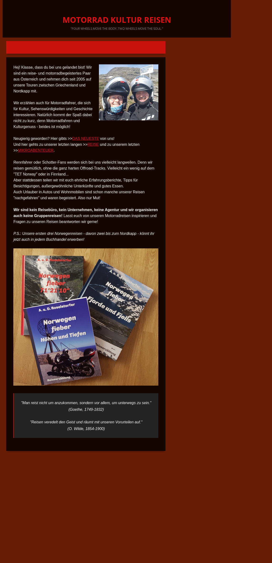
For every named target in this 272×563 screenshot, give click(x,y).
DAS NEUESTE (85, 139)
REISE (93, 144)
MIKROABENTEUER (35, 150)
